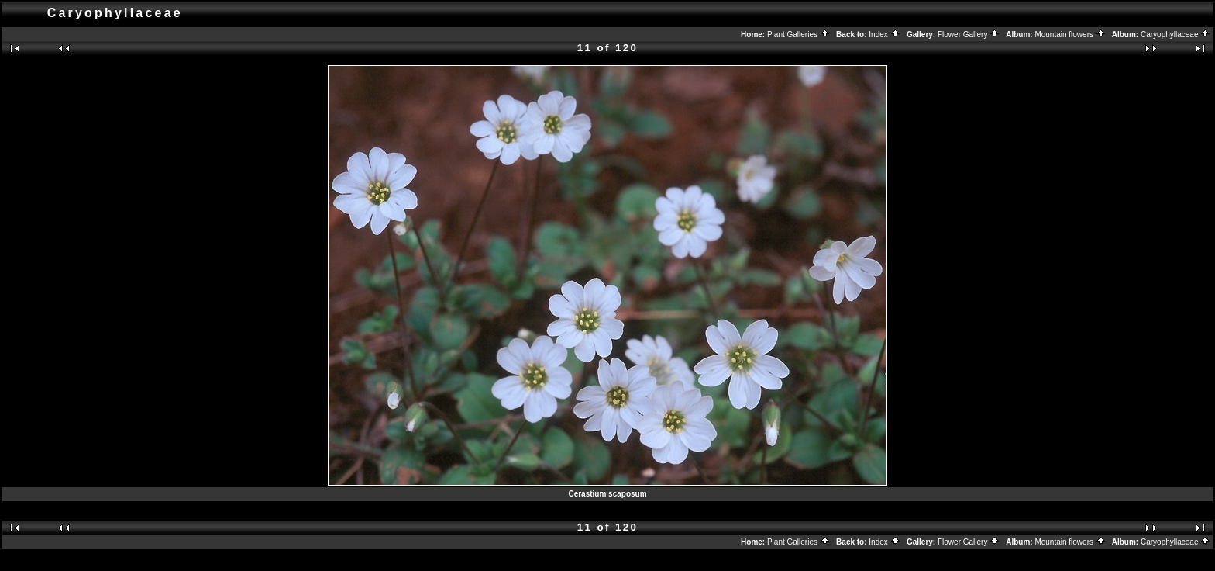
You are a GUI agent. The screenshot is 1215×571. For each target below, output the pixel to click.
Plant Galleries (798, 34)
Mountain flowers (1069, 34)
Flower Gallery (969, 34)
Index (884, 34)
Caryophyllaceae (1175, 34)
